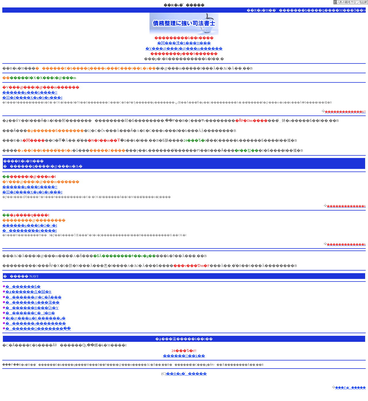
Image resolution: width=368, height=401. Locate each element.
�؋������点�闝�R (28, 292)
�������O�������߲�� (38, 328)
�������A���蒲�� (32, 302)
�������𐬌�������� (35, 323)
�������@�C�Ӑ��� (33, 297)
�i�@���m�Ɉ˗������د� (35, 318)
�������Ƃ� (23, 286)
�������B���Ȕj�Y (32, 308)
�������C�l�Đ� (30, 313)
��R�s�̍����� (186, 373)
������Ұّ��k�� (184, 356)
